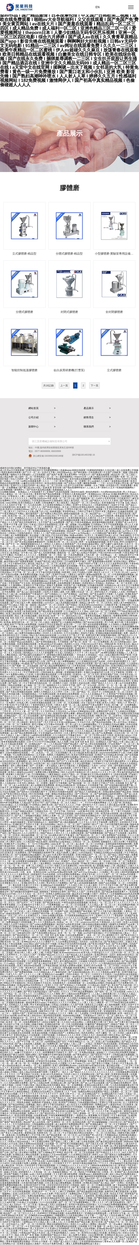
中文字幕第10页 (32, 672)
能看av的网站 (77, 535)
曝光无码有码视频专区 (92, 520)
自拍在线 (45, 676)
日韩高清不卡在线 (13, 1211)
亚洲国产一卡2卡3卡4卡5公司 (104, 918)
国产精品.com (127, 907)
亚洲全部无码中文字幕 (35, 1185)
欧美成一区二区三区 (111, 1220)
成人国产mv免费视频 (102, 733)
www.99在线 (85, 865)
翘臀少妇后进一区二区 (82, 592)
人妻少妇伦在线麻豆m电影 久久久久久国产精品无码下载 (63, 596)
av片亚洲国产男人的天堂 (91, 1135)
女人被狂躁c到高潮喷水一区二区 (88, 881)
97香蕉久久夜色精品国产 (74, 494)
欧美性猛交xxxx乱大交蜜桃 (54, 1063)
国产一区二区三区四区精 (33, 1224)
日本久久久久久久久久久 (16, 498)
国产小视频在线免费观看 (109, 679)
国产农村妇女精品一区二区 (106, 920)
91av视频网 (84, 524)
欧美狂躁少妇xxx (123, 735)
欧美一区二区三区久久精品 (100, 1130)
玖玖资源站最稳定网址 (88, 544)
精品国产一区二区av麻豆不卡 (81, 531)
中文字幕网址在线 (58, 1059)
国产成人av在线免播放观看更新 (97, 750)
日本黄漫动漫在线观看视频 (103, 1013)
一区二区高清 (36, 752)
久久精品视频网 (54, 1076)
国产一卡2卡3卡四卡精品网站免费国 (24, 820)
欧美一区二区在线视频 (115, 828)
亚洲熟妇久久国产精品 (107, 742)
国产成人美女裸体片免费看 (23, 1152)
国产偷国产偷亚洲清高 (11, 1122)
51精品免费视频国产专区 (97, 559)
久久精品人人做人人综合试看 (71, 1189)
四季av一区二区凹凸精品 (94, 981)
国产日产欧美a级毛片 (51, 707)
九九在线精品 (24, 500)
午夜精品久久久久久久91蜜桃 (62, 1002)
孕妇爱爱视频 (91, 978)
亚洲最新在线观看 (64, 648)
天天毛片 (30, 1050)
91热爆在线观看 (96, 585)
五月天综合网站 (71, 633)
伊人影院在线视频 (66, 878)
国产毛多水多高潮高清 (121, 857)
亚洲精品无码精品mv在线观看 (108, 852)
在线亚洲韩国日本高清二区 (14, 1215)
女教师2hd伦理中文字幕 (110, 1128)
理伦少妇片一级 (59, 1146)
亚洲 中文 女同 (125, 1150)
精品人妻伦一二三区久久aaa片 (44, 726)
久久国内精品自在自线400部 (113, 963)
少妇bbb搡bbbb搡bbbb (75, 537)
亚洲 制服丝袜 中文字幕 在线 (116, 503)
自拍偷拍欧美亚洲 (52, 876)
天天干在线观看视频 (114, 524)
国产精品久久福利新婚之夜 (88, 792)
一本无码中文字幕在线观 (53, 1170)
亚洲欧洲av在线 (80, 639)
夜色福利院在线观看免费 (44, 583)
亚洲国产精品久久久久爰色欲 (20, 596)
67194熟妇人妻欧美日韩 (42, 805)
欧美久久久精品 (27, 1150)
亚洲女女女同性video (16, 1000)
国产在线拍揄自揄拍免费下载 (119, 785)
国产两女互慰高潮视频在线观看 (46, 1180)
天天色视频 (89, 631)
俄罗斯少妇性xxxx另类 (41, 498)
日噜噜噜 (78, 1017)
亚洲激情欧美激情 (73, 672)
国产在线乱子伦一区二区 (116, 1222)
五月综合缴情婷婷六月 (24, 1146)
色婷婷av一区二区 (99, 846)
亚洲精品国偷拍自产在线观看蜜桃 (49, 531)
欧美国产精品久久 (66, 1009)
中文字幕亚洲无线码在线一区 (37, 683)
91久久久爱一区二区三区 (102, 1139)
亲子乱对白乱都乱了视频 (58, 850)
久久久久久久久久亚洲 (115, 1209)
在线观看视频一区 (76, 983)
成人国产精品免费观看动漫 (23, 733)
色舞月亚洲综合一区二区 (44, 1048)
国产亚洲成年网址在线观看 (67, 839)
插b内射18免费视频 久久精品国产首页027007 (22, 802)
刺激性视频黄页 (18, 822)
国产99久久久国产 (77, 891)
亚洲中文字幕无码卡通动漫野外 (110, 761)
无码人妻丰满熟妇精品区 (65, 961)
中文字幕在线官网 (53, 959)
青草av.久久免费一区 (114, 1241)
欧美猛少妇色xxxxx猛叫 (88, 1220)
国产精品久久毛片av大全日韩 (97, 557)
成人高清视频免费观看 (71, 650)
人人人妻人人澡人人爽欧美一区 (93, 1002)
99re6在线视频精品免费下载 (31, 1076)
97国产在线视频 (131, 529)
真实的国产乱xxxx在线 (21, 1067)
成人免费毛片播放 (78, 1235)
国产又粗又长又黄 (95, 1144)
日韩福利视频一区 (38, 620)
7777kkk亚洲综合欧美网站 (123, 1002)
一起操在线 (125, 928)
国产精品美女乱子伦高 (45, 1067)
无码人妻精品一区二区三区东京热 (16, 494)
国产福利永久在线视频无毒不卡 (32, 792)
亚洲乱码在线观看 (84, 663)
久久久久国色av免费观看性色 (59, 1200)
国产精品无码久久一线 (19, 709)
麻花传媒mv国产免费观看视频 (18, 561)
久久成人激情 (90, 885)
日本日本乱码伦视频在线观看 (50, 737)
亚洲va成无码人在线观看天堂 (102, 1150)
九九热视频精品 (8, 707)
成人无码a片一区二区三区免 (23, 1204)
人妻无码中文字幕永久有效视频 (103, 496)
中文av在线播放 (71, 1180)
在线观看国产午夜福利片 (31, 594)
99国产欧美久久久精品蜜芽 (30, 948)
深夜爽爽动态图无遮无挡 (48, 1050)
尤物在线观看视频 (19, 770)
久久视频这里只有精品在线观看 (60, 1139)
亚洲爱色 (79, 948)
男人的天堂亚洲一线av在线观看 (90, 600)
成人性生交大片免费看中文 (17, 1089)
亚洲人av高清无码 (22, 1193)
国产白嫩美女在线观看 (17, 1187)
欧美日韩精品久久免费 (29, 503)
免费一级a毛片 (130, 633)
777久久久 (103, 1163)
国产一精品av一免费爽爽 (72, 720)
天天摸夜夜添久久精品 (74, 620)
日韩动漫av (6, 572)
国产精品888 (43, 1159)
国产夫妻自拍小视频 (125, 1126)
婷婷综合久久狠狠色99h (92, 757)
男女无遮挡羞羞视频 (40, 1004)
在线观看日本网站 (53, 920)
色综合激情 (51, 1028)
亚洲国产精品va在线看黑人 (21, 642)
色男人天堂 (65, 881)
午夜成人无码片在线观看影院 (43, 524)
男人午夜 (109, 622)
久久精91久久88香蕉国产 (63, 544)
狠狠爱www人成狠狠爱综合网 (93, 1174)
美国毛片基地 (87, 633)
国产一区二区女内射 (87, 685)
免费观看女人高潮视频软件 (38, 546)
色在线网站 (22, 848)
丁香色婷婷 (118, 915)
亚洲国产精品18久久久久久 (51, 954)
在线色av (54, 581)
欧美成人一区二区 (98, 613)
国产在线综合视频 (10, 574)
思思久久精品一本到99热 (112, 1100)
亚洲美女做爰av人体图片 (29, 1243)
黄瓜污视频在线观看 (102, 996)
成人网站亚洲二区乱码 (12, 1165)
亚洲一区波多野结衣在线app (95, 539)
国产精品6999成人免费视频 (21, 1104)
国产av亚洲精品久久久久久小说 (98, 1167)
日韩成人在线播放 (60, 1004)
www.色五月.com (63, 1211)
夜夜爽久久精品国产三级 (18, 774)
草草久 (82, 566)
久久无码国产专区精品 (32, 698)
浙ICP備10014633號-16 (83, 455)
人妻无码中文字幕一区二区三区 (123, 1213)
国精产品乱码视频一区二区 (112, 883)
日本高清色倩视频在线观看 (41, 1109)
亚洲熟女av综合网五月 (42, 1091)
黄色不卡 (72, 715)
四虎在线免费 (121, 774)
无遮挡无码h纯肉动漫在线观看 (117, 1050)
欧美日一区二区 (78, 1031)
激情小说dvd (119, 989)
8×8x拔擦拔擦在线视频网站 (76, 529)
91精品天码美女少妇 (104, 1120)
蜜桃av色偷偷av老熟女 (62, 794)
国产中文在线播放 (107, 650)
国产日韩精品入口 (54, 594)
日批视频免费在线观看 (127, 1072)
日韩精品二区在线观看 (70, 939)
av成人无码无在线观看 (41, 1174)
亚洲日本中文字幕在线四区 (108, 707)
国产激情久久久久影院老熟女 (29, 768)
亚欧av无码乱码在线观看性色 (123, 670)
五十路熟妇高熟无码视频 (16, 900)
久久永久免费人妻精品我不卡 (48, 781)
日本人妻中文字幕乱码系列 (77, 733)
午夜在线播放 (131, 622)
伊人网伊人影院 (14, 842)
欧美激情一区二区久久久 (29, 507)
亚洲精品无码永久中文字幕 (63, 1007)
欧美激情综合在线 (97, 1117)
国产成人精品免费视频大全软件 (101, 618)
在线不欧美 (82, 1139)
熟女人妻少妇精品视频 (26, 616)
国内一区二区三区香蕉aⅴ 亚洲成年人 (77, 937)
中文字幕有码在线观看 (24, 1117)
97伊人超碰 (52, 1167)
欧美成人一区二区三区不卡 (14, 620)
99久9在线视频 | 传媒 (39, 794)
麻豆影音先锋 (52, 618)
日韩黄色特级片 (102, 505)
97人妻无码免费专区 (116, 1202)
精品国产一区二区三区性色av (85, 503)
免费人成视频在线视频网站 (21, 650)
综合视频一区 (52, 1144)
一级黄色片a (81, 1115)
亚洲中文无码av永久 (83, 505)
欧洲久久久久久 (23, 700)
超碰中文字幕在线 (41, 1111)
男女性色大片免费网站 (57, 883)
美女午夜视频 (67, 731)
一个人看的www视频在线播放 (15, 629)
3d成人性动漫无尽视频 (66, 796)
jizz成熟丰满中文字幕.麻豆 (62, 835)
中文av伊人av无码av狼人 (79, 533)
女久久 (114, 559)
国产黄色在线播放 (79, 613)
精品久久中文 (65, 1017)
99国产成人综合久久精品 (66, 1241)
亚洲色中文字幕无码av (34, 585)
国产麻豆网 (73, 1083)
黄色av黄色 (130, 726)
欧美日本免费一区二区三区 (76, 748)
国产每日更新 (56, 709)
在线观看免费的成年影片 (55, 518)
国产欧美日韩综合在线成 (15, 794)
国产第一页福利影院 (18, 1039)
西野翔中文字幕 (108, 1189)
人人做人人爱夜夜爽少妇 (104, 994)
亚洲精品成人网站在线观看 (26, 1154)
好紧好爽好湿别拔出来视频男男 (32, 828)
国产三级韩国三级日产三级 (90, 824)
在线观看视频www (39, 581)
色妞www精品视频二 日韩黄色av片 (80, 1015)
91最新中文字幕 (105, 987)
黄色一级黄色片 (74, 609)
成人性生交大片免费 (76, 737)
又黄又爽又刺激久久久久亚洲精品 (50, 837)
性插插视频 (89, 1107)
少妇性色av (35, 796)
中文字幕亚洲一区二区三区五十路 (81, 946)
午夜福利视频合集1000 (98, 666)
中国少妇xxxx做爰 (120, 657)
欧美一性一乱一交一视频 (104, 768)
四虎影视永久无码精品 (93, 583)
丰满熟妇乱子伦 (20, 1189)
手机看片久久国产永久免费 (95, 1146)
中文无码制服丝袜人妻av (117, 933)
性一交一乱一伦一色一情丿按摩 (15, 865)
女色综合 (10, 981)
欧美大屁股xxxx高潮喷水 (66, 550)
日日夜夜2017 (124, 498)
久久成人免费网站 (66, 1067)
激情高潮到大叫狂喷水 (113, 931)
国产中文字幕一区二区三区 (30, 1041)
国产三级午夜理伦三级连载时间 (46, 1209)
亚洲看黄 (77, 1183)
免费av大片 (33, 1113)
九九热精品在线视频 (125, 711)
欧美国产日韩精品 (68, 1102)
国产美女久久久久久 (65, 805)
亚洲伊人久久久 (103, 915)
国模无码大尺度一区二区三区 (53, 1011)
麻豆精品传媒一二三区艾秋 (120, 1065)
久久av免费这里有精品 (67, 941)
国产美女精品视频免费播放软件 (30, 542)
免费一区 (13, 1237)
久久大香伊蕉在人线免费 (59, 639)
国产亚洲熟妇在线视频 (28, 707)
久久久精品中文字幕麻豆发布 (67, 735)
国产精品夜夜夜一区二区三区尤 (62, 1135)
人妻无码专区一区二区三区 (104, 748)
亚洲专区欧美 (94, 891)
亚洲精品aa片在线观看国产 (54, 885)
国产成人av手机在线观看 (93, 1083)
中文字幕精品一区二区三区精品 (39, 1207)
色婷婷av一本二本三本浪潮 (119, 583)
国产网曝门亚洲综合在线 (101, 1237)
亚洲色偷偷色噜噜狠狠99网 (119, 844)
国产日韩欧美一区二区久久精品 (61, 802)
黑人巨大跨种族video (121, 642)
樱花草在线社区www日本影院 (106, 568)
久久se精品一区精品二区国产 (18, 963)
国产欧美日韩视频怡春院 (72, 1144)
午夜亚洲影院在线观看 (92, 1028)
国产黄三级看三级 (81, 1187)
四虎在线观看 (45, 1137)
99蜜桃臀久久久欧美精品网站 (69, 1215)
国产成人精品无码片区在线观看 (69, 870)
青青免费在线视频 (29, 574)
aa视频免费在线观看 (35, 850)
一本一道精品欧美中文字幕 (125, 555)
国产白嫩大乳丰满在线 (79, 1020)
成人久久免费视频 (36, 998)
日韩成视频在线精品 (88, 1102)
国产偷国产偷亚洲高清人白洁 (47, 750)
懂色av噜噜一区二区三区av (90, 1039)
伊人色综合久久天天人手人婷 (117, 759)
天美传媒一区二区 (42, 1172)
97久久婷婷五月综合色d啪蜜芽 (69, 900)
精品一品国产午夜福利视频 (27, 789)
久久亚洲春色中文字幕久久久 (31, 905)
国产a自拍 (54, 991)
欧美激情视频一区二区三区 (108, 1170)
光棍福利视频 (36, 1039)
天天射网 (82, 1078)
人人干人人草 (33, 1170)
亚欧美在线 (44, 616)
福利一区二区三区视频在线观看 (96, 1185)
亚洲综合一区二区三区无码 (86, 674)
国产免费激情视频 (24, 972)
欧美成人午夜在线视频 (11, 944)
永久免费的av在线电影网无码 (14, 731)
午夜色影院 (82, 857)
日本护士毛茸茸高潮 (106, 498)
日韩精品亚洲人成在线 (53, 789)
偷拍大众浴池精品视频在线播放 (45, 589)
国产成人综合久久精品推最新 (42, 878)
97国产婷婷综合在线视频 (61, 813)
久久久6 (49, 865)
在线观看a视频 (52, 698)
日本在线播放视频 (32, 809)
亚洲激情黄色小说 (26, 918)
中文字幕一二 (92, 1215)
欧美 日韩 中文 (67, 1094)
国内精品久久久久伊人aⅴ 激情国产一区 (68, 1070)
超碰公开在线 (11, 1172)
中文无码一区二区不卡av (31, 1230)
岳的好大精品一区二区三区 (68, 631)
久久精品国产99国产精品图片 (64, 744)
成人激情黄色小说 (43, 870)
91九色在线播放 (85, 781)
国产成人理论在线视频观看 (94, 744)
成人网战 (4, 624)
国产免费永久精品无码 (52, 513)
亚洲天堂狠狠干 (49, 937)
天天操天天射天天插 (22, 909)
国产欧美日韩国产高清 (99, 944)
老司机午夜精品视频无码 (85, 1163)
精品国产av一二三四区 (101, 513)
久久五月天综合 (101, 826)
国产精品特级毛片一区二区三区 (28, 935)
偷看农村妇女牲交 (126, 954)
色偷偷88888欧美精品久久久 (70, 1109)
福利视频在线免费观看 (28, 676)
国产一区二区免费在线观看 (82, 1052)
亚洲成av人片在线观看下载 (90, 785)
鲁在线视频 (126, 813)
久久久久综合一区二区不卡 (31, 894)
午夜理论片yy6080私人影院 (35, 548)
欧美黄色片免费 (31, 613)
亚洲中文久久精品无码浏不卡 (98, 970)
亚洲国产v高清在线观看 (58, 492)
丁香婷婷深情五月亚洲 (41, 705)
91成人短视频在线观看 (26, 576)
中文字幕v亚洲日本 (47, 1017)
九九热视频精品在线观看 (72, 618)
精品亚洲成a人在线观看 (41, 900)
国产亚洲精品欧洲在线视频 (54, 715)
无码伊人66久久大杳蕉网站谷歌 (79, 1074)
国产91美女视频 (120, 944)
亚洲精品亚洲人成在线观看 (58, 768)
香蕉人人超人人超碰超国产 (44, 629)
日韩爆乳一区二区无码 (81, 676)
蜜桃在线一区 (64, 553)
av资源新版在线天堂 (74, 526)
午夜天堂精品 (95, 926)
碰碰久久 (36, 937)
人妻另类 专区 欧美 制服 (117, 831)
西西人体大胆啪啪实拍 (125, 602)
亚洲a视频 (123, 768)
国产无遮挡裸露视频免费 (45, 909)
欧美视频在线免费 (49, 939)
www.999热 (11, 503)
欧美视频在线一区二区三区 (48, 529)
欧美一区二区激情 (68, 909)
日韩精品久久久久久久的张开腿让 (47, 889)
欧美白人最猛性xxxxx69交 (21, 772)
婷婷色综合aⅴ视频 (84, 813)
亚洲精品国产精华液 (97, 878)
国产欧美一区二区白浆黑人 (111, 659)
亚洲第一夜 (125, 1037)
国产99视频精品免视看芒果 (41, 852)
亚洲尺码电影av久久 (38, 822)
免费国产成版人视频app (108, 1107)
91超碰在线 (116, 1111)
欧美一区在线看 (82, 581)
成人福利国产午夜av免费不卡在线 (94, 705)
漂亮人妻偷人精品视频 (105, 713)
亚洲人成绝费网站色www (64, 1065)
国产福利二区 (15, 683)
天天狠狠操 (63, 642)
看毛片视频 (37, 724)
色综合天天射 (117, 1193)
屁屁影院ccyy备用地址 (60, 842)
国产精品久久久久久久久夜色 (104, 500)
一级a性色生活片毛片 (81, 976)
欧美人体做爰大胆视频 (21, 609)
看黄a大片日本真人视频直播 (54, 1046)
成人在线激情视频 (77, 1150)
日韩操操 (75, 1185)
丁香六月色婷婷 (123, 811)
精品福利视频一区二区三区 (34, 835)
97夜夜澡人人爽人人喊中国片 (22, 496)
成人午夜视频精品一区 (87, 1100)
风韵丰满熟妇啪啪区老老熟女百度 (85, 1011)
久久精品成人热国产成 (99, 985)
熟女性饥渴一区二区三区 (60, 931)
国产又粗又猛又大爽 (20, 602)
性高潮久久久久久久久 (26, 555)
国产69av (57, 587)
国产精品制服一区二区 (80, 783)
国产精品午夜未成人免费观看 (20, 1061)
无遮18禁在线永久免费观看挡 (74, 1157)
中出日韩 (15, 1009)
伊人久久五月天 (8, 1074)
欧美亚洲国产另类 (110, 674)
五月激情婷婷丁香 (60, 759)
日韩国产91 (126, 981)
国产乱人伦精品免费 (40, 1083)
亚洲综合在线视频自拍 (47, 650)
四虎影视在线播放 (128, 1135)
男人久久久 (98, 1202)
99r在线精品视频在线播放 (95, 924)
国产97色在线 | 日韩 (69, 539)
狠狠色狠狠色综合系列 (119, 681)
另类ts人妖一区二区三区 (40, 957)
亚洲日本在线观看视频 (26, 1137)
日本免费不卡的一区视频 (125, 959)
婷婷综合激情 (19, 859)
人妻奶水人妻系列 (76, 574)
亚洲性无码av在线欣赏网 (56, 1031)
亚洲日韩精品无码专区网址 (124, 666)
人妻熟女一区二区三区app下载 (104, 1078)
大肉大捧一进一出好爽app (98, 555)
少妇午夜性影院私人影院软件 (104, 787)
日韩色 (24, 635)
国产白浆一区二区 (86, 1111)
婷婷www (128, 1141)
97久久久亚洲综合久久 (30, 915)
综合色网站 (91, 900)
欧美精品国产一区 (100, 868)
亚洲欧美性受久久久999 (33, 883)
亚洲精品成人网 (59, 1083)
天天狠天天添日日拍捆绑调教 (124, 626)
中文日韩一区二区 (89, 950)
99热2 (47, 544)
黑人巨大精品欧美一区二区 (113, 1098)
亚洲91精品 (48, 1211)
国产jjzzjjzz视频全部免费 (12, 1176)
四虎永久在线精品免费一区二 (31, 981)
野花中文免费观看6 (71, 981)
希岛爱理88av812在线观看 (13, 961)
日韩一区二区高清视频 (68, 702)
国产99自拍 (45, 896)
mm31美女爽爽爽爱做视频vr (108, 781)
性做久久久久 (37, 731)
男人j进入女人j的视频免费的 (83, 724)
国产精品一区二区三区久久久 (18, 994)
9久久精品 (44, 622)
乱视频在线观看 (126, 511)
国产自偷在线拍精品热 (79, 972)
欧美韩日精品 (120, 561)
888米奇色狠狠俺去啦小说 (104, 1165)
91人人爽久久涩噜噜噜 (12, 978)
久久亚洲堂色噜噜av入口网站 (57, 505)
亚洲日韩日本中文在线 (108, 898)
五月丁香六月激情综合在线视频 (28, 718)
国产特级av (72, 605)
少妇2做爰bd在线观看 (53, 659)
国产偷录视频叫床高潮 (94, 1081)
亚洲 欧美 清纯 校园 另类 (63, 1220)
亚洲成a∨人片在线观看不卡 (31, 492)
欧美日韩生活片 (93, 1096)
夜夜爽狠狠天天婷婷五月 (55, 1052)
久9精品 (124, 1046)
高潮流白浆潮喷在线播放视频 (35, 1220)
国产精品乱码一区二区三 (88, 835)
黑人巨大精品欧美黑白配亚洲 (83, 752)
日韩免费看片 (48, 503)
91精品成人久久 (95, 1239)
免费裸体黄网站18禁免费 (125, 616)
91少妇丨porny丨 (130, 572)
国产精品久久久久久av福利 (39, 907)
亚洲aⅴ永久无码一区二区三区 (33, 1059)
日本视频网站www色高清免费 (124, 894)
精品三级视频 (13, 1220)
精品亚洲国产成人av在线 (31, 739)
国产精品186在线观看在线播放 (83, 1098)
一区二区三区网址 (119, 826)
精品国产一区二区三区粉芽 (51, 605)
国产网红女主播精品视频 (74, 1117)
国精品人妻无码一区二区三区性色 (96, 602)
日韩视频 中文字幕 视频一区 (92, 1226)
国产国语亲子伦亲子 (101, 1054)
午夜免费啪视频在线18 (112, 957)
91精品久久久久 (40, 709)
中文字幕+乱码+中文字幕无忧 (14, 705)
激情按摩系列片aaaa (36, 1002)
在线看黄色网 (41, 1115)
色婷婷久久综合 (72, 644)
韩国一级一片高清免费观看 (70, 555)
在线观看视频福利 (9, 566)
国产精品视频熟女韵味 (99, 776)
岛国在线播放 (53, 1161)
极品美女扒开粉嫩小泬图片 (85, 894)
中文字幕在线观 (119, 1115)
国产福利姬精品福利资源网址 (108, 794)
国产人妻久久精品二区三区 (13, 1109)
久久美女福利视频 (81, 763)
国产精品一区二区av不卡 (89, 692)
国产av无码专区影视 (40, 663)
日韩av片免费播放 (116, 1207)
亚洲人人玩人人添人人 (84, 1211)
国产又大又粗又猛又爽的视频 (108, 911)
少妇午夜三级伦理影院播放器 (39, 557)
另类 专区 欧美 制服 (55, 935)
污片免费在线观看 (47, 694)
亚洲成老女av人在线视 (63, 663)
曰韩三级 (47, 687)
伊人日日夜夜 (82, 907)
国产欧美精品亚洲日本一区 (105, 576)
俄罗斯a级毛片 (79, 926)
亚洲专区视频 (57, 776)
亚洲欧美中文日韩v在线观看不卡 (97, 774)
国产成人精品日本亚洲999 (30, 1031)
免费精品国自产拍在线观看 (30, 898)
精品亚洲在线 (87, 761)
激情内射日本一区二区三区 (25, 622)
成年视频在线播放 (123, 765)
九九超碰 (119, 594)
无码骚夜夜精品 (29, 694)
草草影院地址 (69, 511)
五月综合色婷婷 (68, 820)
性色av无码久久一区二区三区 (66, 687)
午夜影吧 (133, 563)
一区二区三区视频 (47, 887)
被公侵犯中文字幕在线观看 (99, 598)
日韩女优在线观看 (117, 1087)
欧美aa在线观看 (87, 796)
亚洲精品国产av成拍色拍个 (81, 718)
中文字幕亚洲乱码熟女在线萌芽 (77, 1133)
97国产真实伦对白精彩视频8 (43, 668)
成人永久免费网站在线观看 (43, 848)
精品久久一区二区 (66, 824)
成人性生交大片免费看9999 (42, 761)
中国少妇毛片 (61, 1193)
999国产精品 (21, 1028)
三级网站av (26, 1222)
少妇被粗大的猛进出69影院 (92, 961)
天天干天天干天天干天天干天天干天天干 (39, 1094)
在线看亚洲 (100, 550)
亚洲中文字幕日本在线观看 (101, 800)
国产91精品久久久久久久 (108, 1152)
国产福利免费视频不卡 (121, 789)
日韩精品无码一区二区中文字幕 (50, 811)
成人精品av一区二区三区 (63, 913)
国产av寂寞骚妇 (75, 970)
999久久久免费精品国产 (125, 996)
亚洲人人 (92, 1061)
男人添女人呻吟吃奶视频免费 (125, 872)
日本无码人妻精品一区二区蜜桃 (32, 783)
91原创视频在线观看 (88, 1007)
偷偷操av (128, 1224)
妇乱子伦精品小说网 (83, 572)
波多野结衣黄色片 (93, 1209)
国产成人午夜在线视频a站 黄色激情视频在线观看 (90, 522)
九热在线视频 (11, 587)
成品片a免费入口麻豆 (67, 852)
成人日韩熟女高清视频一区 (40, 911)
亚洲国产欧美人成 (98, 1076)
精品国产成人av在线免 (113, 809)
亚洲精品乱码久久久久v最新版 (47, 1128)
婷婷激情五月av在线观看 (43, 874)
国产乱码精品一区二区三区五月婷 (40, 729)
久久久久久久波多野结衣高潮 (113, 563)
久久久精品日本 (114, 839)
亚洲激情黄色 (117, 539)
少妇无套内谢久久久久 (62, 1159)
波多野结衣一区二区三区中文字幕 (20, 631)
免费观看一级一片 (47, 555)
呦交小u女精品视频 (93, 509)
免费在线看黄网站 (36, 1196)
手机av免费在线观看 (73, 1209)
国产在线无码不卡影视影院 (59, 646)
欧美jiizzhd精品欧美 (66, 785)
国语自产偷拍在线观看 (97, 670)
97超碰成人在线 (50, 1102)
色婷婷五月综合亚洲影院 (50, 624)
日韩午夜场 (68, 1128)
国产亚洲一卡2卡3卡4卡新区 (84, 1126)
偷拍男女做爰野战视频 (32, 1020)
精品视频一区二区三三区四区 (124, 1089)
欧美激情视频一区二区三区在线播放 (81, 587)
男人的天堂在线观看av (109, 1200)
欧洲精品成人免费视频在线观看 (23, 1096)
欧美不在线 (113, 542)
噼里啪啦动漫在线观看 (30, 568)
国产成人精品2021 (41, 566)
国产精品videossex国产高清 (35, 1007)
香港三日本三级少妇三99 (59, 598)
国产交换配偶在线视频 (11, 729)
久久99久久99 (76, 885)
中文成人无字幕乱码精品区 (111, 1067)
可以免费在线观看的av (24, 755)
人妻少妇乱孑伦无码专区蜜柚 (54, 535)
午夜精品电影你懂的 (73, 546)
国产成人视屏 (103, 1074)
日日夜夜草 (128, 1104)
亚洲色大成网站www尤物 (58, 894)
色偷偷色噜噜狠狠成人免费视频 (93, 626)
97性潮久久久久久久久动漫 (60, 1037)
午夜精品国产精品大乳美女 (32, 1233)
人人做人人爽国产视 (14, 1046)
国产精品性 (27, 763)
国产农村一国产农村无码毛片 (31, 1126)
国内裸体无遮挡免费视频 (119, 837)
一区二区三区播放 (9, 626)
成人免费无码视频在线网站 (28, 633)
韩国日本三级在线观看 (73, 559)
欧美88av (101, 1207)
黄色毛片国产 (36, 722)
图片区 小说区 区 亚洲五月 (70, 978)
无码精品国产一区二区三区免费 (40, 978)
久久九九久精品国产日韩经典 (99, 516)
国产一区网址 (118, 1183)
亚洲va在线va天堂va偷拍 (50, 644)
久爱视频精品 (83, 765)
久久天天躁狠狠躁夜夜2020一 (18, 870)
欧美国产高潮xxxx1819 (89, 1050)
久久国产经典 (77, 1004)
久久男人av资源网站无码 (117, 968)
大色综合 (89, 818)
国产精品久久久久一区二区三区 (68, 1137)
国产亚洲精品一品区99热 (76, 594)
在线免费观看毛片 (32, 1022)
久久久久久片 (124, 902)
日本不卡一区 (131, 544)
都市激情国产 (32, 513)
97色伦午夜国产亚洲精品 (72, 1026)
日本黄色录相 (79, 666)
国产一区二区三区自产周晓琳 (77, 920)
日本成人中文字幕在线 (122, 1063)
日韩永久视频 (19, 878)
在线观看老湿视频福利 (27, 861)
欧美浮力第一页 (85, 820)
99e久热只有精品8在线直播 (43, 635)
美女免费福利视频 (127, 905)
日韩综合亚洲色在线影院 (82, 507)
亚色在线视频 (100, 1087)
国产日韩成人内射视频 (119, 1076)
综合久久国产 (30, 954)
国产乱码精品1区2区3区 (68, 807)
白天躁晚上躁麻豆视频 (32, 1024)
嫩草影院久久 (82, 668)
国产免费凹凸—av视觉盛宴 (58, 739)
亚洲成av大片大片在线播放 (71, 729)
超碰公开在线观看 (70, 726)
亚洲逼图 (130, 1183)
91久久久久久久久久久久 (66, 1178)
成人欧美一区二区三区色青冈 (88, 1057)
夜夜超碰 (119, 516)
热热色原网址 (88, 1033)
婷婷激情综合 (68, 857)
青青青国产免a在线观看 (119, 550)
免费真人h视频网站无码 (58, 755)
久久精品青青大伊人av (77, 579)
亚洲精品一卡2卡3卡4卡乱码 (14, 668)
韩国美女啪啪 (24, 1102)
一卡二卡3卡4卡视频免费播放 (92, 802)
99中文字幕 (123, 887)
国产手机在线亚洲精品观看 (43, 1187)
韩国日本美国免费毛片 (47, 600)
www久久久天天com (83, 1120)
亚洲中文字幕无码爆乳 (56, 718)
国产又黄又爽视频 (54, 537)
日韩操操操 (105, 609)
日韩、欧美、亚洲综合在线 (33, 872)
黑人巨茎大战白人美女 (70, 1167)
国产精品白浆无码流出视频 (114, 1000)
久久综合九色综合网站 (72, 1022)
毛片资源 (57, 546)
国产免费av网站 (14, 809)
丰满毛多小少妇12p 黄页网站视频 (40, 1217)
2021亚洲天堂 (7, 852)
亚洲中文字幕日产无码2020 (19, 781)
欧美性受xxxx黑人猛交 (124, 1137)
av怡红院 (47, 996)
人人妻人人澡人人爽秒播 (97, 798)
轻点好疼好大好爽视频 (41, 770)
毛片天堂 (48, 722)
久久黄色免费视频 (22, 937)
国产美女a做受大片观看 (101, 594)
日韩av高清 (131, 909)
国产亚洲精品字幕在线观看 (118, 731)
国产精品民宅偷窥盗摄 (86, 1200)
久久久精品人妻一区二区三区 (102, 905)
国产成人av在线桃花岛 (30, 987)
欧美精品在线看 (86, 715)
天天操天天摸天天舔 (23, 579)
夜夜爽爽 (92, 1115)
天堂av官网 (70, 781)
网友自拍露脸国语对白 (58, 1224)
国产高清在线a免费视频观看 (61, 1100)
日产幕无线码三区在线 (28, 1074)
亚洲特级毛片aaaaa (10, 1167)
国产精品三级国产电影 (119, 855)
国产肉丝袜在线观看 (93, 622)
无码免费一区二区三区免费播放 (108, 607)
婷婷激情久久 (25, 1172)
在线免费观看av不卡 (98, 570)
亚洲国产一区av (69, 861)
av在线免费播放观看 (38, 859)
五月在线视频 (102, 789)
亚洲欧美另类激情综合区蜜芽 (110, 631)
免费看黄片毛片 (123, 629)
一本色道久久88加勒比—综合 (89, 655)
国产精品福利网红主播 (105, 1159)
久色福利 (15, 970)
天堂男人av (37, 700)
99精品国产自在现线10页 (40, 550)
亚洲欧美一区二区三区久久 (34, 813)
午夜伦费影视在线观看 (46, 674)
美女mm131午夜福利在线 (117, 1028)
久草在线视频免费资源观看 (70, 848)
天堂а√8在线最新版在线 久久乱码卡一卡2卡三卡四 (28, 1239)
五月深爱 (40, 755)
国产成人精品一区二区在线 (39, 1178)
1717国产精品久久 (58, 1098)
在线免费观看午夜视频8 (69, 583)
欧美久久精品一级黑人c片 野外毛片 (119, 702)
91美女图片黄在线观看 (63, 855)
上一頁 (64, 385)
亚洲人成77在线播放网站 (108, 1041)
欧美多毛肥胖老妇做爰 (82, 755)
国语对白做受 (78, 492)
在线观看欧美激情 (68, 681)
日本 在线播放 (42, 637)
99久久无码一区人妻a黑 (33, 646)
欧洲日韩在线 (11, 1148)
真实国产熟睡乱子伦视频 (16, 1174)
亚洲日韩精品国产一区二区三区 (91, 855)
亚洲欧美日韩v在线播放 (92, 863)
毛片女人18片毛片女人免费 (112, 946)
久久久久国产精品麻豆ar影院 (54, 613)
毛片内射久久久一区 (21, 531)
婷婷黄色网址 (80, 968)
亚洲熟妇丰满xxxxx (114, 1235)
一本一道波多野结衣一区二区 (118, 1057)
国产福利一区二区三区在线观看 (110, 991)
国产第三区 (76, 642)
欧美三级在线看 (14, 613)
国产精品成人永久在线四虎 (79, 954)
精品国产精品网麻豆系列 (87, 1037)
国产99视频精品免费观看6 (19, 750)
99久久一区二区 (106, 1015)
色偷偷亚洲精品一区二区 (65, 1172)
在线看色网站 (114, 961)
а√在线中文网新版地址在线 (81, 711)
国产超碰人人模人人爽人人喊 (65, 1141)
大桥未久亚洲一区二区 (65, 705)
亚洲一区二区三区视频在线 (102, 579)
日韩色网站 (113, 613)
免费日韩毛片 (7, 972)
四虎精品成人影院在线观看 (66, 863)
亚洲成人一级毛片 (60, 676)
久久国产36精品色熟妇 (22, 811)
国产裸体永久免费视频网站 (118, 1154)
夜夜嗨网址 (21, 761)
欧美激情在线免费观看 (68, 694)
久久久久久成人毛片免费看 (79, 700)
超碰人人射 (110, 865)
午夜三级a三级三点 (128, 742)
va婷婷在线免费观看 (41, 735)
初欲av (114, 589)
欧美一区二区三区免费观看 (96, 642)
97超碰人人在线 (117, 592)
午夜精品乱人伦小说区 (111, 922)
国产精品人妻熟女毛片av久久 (14, 798)
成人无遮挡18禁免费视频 (59, 763)
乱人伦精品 (38, 865)
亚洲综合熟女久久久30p (40, 713)
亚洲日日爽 (48, 1226)
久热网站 (104, 872)
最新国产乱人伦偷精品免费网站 (66, 622)
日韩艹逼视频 (17, 1050)
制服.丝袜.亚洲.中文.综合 (48, 1117)
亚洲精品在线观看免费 (96, 1213)
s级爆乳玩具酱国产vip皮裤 (122, 924)
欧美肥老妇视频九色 (64, 907)
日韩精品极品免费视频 (123, 1054)
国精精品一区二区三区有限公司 (106, 1187)
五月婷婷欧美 (39, 670)
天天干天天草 (24, 1048)
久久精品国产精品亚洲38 (35, 842)
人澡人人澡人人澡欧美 (16, 776)
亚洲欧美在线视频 (123, 1017)
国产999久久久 (90, 609)
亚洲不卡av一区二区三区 (25, 831)
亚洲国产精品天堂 (84, 1159)
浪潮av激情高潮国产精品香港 (117, 792)
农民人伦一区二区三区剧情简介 (102, 1031)
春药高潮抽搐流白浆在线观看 (98, 1017)
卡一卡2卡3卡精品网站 (39, 844)
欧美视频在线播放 (19, 787)
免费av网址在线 (83, 996)
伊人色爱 (17, 526)
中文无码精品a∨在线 (76, 800)
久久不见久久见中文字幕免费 (93, 822)
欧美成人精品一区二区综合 (13, 1139)
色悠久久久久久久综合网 (57, 689)
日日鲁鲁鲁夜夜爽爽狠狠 (40, 961)
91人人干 (19, 657)
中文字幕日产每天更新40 (40, 1000)
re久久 (28, 1176)
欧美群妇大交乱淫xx (46, 516)
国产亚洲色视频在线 (46, 642)
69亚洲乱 (66, 572)
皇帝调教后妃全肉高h (92, 828)
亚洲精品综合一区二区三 (78, 568)
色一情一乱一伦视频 (29, 1063)
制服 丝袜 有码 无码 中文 (12, 618)
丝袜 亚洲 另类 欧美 (20, 1180)
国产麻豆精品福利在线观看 (109, 1141)
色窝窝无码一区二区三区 (49, 1133)
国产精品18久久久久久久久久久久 (81, 963)
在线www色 (20, 998)
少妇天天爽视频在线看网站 (43, 1189)
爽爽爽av (102, 689)
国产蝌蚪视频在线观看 (105, 1198)
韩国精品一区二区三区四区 (99, 1137)
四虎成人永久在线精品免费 (13, 550)
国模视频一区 (7, 700)
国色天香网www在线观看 (31, 1144)
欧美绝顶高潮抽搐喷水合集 (37, 696)
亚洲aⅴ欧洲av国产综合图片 (110, 1228)
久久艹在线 (71, 1091)
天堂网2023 (44, 576)
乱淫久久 (89, 535)
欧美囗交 (49, 798)
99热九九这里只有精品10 (16, 924)
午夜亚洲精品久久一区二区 (81, 1041)
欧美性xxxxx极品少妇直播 (94, 1233)
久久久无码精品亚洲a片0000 (14, 863)
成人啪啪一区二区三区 (34, 685)
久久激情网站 (15, 585)
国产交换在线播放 (114, 1026)
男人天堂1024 (37, 1228)
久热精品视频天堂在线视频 (64, 566)
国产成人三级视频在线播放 (28, 815)
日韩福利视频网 (33, 857)
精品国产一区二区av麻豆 (110, 1224)
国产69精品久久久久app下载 (14, 559)
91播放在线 (93, 1189)
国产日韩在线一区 (84, 794)
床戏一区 (91, 987)
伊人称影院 (22, 722)
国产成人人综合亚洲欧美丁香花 (115, 1215)
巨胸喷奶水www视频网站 (41, 1215)
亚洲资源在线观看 (120, 1074)
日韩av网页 (14, 1007)
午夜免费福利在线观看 (66, 1226)
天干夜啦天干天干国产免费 (51, 831)
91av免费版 (133, 739)
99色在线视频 (15, 685)
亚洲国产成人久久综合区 (121, 668)
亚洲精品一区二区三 (33, 526)
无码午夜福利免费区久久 (119, 661)
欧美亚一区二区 (14, 1022)
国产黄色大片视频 (101, 1063)
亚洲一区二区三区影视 (91, 696)
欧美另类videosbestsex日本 (99, 698)
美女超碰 (34, 535)
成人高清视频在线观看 (67, 602)
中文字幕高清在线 (122, 513)
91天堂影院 (104, 1115)
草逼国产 (34, 868)
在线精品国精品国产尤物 (70, 887)
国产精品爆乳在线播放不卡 (32, 655)
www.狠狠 (22, 950)
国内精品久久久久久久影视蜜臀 (38, 652)
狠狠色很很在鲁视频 (55, 700)
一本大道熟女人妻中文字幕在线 (59, 765)
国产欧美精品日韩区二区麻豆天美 (120, 941)
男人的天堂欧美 (46, 631)
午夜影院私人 (11, 800)
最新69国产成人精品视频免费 (63, 822)
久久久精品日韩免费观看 (33, 989)
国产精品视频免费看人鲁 (16, 868)
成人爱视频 (97, 865)
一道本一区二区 (93, 935)
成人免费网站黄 (50, 1044)
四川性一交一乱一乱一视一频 (112, 685)
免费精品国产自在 (105, 711)
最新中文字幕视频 (58, 783)
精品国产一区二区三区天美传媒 (45, 559)
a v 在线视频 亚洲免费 (56, 1020)
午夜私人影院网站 (28, 587)
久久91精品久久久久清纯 (76, 611)
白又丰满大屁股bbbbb (65, 722)
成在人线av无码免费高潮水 (122, 1174)
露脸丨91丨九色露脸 (78, 1013)
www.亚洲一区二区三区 (62, 844)
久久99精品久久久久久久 (112, 587)
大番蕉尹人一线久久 (59, 1072)
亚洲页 (87, 965)
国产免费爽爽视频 (95, 833)
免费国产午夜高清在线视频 (32, 1148)
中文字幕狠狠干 (121, 1124)
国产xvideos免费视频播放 (42, 924)
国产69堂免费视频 (67, 1217)
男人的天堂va (120, 722)
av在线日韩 (40, 763)
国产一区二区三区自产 (115, 1239)
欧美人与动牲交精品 (67, 679)
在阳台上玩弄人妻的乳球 (78, 868)
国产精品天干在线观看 (116, 833)
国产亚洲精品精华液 (66, 1207)
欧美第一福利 (124, 650)
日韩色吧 (131, 1009)
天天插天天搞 (129, 729)
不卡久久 (12, 529)
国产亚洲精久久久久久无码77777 (118, 1096)
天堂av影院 (115, 729)
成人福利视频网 (112, 1004)
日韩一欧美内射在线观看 (106, 813)
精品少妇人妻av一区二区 (42, 807)
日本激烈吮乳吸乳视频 (32, 1183)
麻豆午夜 (119, 622)
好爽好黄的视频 (14, 1070)
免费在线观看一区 (99, 668)
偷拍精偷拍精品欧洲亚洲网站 (15, 681)
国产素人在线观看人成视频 (28, 1044)
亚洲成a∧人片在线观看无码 (117, 637)
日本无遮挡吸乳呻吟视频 (117, 824)
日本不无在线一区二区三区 (118, 757)
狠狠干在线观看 (45, 1130)
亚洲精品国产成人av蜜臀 (34, 1078)
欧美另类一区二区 (123, 987)
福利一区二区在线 (102, 861)
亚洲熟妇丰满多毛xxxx (100, 959)
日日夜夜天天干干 (62, 1163)
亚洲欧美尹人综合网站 (15, 844)
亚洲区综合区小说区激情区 (74, 1161)
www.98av (28, 944)
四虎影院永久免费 (96, 837)
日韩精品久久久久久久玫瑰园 (83, 1059)
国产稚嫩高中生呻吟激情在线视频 (55, 1054)
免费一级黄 (84, 576)
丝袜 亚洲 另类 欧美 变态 (82, 742)
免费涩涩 (113, 822)
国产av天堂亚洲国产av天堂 (109, 718)
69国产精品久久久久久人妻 (104, 683)
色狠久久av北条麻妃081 (66, 865)
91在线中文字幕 (12, 1024)
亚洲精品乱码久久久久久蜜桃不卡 (37, 941)
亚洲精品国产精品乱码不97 (68, 557)
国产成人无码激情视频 (45, 553)
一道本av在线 (131, 570)
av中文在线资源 (108, 648)
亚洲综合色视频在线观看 (61, 792)
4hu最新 (25, 663)
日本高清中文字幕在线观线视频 (40, 1165)
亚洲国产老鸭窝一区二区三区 (22, 1130)
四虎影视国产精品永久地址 (54, 1235)
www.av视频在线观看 (53, 915)
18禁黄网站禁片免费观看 (106, 859)
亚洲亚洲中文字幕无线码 (87, 648)
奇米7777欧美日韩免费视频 (23, 624)
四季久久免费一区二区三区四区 (58, 815)
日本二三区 (70, 692)
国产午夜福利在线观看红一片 (104, 907)
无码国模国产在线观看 (81, 928)
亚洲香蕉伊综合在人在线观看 (112, 1061)
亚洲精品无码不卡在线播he (72, 629)
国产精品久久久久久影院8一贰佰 (93, 1089)
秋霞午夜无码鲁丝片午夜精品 (63, 859)
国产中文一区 (13, 544)
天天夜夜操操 (55, 620)
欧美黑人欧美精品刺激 (26, 611)
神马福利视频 (86, 550)
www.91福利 (83, 1148)
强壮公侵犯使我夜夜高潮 (106, 928)
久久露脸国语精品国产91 (115, 1070)
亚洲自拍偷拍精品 (9, 568)
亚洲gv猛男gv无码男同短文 (30, 985)
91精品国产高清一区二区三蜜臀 (123, 976)
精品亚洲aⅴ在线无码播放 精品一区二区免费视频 (59, 1085)
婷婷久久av (98, 1154)
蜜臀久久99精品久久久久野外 (48, 692)
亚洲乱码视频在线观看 (36, 1098)
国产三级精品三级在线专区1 (48, 748)
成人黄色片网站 (63, 926)
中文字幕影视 (118, 672)
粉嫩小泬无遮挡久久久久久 (28, 1052)
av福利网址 (20, 537)
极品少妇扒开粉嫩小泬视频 (79, 1198)
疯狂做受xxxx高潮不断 (86, 1128)
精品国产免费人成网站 (30, 800)
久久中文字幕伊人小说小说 (111, 518)
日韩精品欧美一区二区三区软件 (118, 692)
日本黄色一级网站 (75, 898)
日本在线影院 (85, 852)
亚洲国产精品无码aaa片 (93, 839)
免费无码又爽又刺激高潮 (117, 1191)
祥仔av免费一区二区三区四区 (105, 965)
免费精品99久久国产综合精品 (83, 1193)
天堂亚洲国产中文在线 (19, 583)
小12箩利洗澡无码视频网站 (23, 887)
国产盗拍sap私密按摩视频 (104, 581)
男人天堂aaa (129, 492)
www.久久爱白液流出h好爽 (113, 805)
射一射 (11, 861)
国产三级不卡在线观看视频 (28, 659)
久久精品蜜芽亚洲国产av (46, 1157)
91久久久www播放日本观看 (32, 1237)
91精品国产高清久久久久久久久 (60, 1039)
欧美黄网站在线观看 (44, 579)
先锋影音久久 (124, 937)
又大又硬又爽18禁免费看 (65, 1174)
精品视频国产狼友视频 (81, 911)
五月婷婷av (96, 524)
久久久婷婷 (24, 626)
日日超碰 (116, 609)
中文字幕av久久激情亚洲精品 (15, 1091)
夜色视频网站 (113, 1117)
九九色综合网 (34, 505)
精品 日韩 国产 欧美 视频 (27, 1235)
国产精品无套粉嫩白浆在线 (112, 1059)
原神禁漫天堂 (64, 1187)
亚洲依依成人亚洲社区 (125, 970)
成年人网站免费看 (19, 765)
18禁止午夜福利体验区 (50, 496)
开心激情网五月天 (111, 935)
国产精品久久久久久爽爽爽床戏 (108, 726)
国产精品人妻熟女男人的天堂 (62, 1078)
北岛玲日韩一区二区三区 (126, 733)
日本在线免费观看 (75, 935)
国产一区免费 (36, 765)
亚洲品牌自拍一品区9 (105, 954)
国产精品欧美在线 (52, 902)
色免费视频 (55, 511)
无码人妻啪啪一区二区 (84, 1113)
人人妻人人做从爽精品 (41, 863)
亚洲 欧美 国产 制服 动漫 (78, 548)
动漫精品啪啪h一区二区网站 (65, 950)
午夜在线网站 (24, 881)
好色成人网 (22, 702)
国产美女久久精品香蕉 (12, 1133)
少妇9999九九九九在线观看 (105, 763)
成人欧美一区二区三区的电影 (89, 844)
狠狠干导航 (37, 920)
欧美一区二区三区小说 (64, 498)
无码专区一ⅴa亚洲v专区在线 (81, 811)
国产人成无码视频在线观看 (67, 520)
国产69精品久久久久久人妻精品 (105, 639)
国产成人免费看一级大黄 (31, 539)
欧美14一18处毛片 (56, 670)
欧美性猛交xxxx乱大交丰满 (68, 1081)
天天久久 (65, 991)
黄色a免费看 (100, 720)
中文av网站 (85, 726)
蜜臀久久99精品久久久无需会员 (70, 1130)
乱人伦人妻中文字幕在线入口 (44, 787)
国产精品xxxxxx (8, 948)
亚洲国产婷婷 (43, 1146)
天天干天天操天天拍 (106, 937)
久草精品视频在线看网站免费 (99, 848)
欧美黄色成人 (45, 1163)
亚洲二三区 (22, 589)
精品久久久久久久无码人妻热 (97, 989)
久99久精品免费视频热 (82, 991)
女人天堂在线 (15, 652)
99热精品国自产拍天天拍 (16, 581)
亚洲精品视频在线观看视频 (109, 633)
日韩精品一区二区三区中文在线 (101, 709)
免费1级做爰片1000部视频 (19, 922)
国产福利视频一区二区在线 (32, 826)
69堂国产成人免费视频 (75, 585)
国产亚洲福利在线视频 (124, 557)
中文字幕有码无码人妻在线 (21, 563)
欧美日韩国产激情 (86, 1207)
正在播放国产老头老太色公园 (61, 1148)
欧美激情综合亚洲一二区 (86, 770)
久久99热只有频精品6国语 (81, 998)
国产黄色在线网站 (77, 837)
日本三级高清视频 (104, 998)
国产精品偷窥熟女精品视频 (90, 1191)
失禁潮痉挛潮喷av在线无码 (87, 931)
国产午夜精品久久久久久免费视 (31, 931)
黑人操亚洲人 (63, 503)
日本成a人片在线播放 (27, 1202)
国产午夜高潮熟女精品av (44, 933)
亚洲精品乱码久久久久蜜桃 (48, 1087)
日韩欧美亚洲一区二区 (54, 568)
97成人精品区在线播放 (61, 1057)
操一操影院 (31, 605)
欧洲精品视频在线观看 (107, 1196)
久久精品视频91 (73, 989)
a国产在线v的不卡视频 (46, 944)
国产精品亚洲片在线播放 (63, 1111)
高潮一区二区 (32, 1046)
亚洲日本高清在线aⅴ (38, 1013)
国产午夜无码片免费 (67, 626)
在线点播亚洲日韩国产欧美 (118, 655)
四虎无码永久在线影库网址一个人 (105, 1161)
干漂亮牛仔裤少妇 (74, 509)
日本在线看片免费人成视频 (24, 1163)
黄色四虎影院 (92, 492)
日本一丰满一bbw (30, 939)
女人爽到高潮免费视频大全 (112, 1009)
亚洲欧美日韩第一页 (125, 848)
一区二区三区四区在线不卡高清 (98, 735)
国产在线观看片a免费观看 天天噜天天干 (23, 1200)
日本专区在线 (127, 674)
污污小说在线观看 (115, 909)
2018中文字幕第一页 (42, 1241)
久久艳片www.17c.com (79, 1063)
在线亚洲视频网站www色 (18, 778)
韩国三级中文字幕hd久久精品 (44, 1107)
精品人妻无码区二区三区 (76, 500)
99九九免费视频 (104, 739)
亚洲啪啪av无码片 (32, 1211)
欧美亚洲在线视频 (49, 1026)
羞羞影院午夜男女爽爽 (64, 713)
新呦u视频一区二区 (129, 1078)
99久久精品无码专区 (78, 846)
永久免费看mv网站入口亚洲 (19, 674)
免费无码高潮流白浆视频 (117, 520)
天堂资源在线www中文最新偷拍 (47, 500)
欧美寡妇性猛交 (51, 820)
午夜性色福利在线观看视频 (75, 902)
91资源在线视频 (18, 1113)
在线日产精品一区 (71, 774)
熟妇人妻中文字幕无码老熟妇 (51, 1104)
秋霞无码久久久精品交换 (20, 837)
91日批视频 (10, 848)
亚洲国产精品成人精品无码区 (49, 561)
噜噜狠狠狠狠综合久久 (32, 544)
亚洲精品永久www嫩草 (53, 974)
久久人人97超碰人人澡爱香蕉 (80, 1196)
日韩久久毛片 (37, 798)
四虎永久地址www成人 (19, 1141)
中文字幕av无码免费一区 (56, 724)
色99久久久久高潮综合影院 (105, 1046)
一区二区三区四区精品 (105, 1133)
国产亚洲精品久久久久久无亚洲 (68, 657)
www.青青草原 (7, 1011)
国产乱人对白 (19, 1196)
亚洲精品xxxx (95, 494)
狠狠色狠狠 (37, 602)
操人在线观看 (51, 720)
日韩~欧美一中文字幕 (74, 709)
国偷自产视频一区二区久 (123, 1024)
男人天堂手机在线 (36, 1161)
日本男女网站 (19, 928)
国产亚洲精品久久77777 (73, 698)
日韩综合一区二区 (81, 842)
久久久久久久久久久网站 (33, 1167)
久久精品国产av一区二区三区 (27, 1120)
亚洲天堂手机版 (35, 537)
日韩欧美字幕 (111, 605)
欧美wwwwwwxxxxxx (128, 618)
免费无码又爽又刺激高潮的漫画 (101, 635)
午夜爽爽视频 (54, 905)
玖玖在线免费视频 (22, 1191)
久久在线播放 (54, 826)
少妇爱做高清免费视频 (39, 976)
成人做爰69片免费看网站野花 (69, 1124)
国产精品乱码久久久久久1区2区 (56, 1113)
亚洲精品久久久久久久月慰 (28, 518)
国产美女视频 (7, 998)
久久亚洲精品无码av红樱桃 (111, 724)
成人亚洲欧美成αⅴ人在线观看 (69, 798)
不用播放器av (111, 1135)
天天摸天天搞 (116, 570)
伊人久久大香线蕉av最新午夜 (106, 972)
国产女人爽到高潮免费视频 (44, 681)
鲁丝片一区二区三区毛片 (75, 1076)
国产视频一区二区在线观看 (25, 666)
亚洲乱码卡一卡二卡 (42, 1191)
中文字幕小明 (38, 1135)
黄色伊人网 (102, 531)
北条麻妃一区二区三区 (121, 1091)
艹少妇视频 (83, 1217)
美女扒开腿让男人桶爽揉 (127, 1130)
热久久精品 (60, 1000)
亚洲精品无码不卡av (49, 861)
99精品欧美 (110, 644)
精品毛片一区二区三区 (47, 563)
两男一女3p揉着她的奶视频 (92, 542)
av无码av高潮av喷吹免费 (60, 872)
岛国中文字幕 (118, 505)
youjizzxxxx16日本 (89, 922)
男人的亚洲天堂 (119, 1007)
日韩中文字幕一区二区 (110, 978)
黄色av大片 (5, 666)
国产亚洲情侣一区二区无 (59, 1122)
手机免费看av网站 (17, 639)
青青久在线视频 (36, 1139)
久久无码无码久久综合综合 (54, 711)
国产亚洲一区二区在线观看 (32, 1037)
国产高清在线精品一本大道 (56, 507)
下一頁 (94, 385)
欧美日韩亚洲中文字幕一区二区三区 (34, 520)
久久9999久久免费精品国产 (122, 624)
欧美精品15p (115, 1233)
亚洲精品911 (23, 889)
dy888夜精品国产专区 (56, 1041)
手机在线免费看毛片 (42, 778)
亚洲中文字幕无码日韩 (110, 1102)
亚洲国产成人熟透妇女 (38, 1057)
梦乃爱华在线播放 (51, 857)
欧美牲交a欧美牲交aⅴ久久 (19, 757)
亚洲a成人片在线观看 (31, 970)
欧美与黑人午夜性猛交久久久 (95, 952)
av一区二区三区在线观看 (74, 905)
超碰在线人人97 (40, 1089)
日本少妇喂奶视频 (75, 1024)
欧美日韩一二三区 (73, 624)
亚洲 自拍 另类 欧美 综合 (74, 496)
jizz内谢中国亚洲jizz (94, 933)
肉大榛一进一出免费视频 (124, 705)
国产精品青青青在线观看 (50, 611)
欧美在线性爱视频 (24, 1115)
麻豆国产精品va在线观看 (75, 959)
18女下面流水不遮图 (91, 702)
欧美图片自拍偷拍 (22, 1128)
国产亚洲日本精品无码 (126, 698)
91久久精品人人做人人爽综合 (15, 735)
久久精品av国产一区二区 (120, 1176)
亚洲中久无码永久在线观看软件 (80, 659)
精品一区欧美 (80, 776)
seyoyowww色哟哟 (108, 752)
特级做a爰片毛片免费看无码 (120, 983)
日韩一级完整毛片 (28, 968)
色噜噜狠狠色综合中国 (94, 939)
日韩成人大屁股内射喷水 (20, 533)
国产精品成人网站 (101, 596)
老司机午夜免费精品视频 (106, 820)
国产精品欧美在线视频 (119, 878)
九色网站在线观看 (76, 670)
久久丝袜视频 (21, 805)
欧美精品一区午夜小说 (21, 553)
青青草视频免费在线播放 (13, 742)
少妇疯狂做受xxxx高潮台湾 (13, 976)
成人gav (47, 855)
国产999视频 (49, 987)
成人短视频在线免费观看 (42, 785)
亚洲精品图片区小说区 (113, 1094)
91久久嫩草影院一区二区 (45, 1176)
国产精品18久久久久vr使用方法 (23, 833)
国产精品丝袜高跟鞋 (102, 722)
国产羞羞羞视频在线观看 (100, 561)
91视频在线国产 (57, 1033)
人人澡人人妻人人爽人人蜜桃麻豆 (93, 589)
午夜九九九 (12, 974)
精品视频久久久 (121, 913)
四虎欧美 (59, 1091)
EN (98, 7)
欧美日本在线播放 (128, 1031)
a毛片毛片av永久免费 (42, 1193)
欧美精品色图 (79, 1122)
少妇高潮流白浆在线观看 (125, 974)
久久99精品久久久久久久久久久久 (73, 1165)
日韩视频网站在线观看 (43, 1124)
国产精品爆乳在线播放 (58, 1126)
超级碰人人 (102, 1052)
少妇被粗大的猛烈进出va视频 (71, 987)
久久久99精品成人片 (44, 972)
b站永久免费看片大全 (109, 778)
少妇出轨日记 (116, 1122)
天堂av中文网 (120, 739)
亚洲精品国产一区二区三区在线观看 (21, 715)
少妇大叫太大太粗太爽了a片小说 (33, 511)
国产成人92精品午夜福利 (84, 553)
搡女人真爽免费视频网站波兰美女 (82, 1243)
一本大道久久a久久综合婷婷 (20, 1087)
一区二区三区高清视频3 (56, 752)
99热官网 (5, 531)
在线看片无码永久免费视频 (38, 657)
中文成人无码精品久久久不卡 (69, 652)
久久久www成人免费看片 (26, 896)
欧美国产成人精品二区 (117, 896)
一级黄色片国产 (18, 1013)
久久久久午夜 (102, 1111)
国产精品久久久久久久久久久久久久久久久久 (93, 1072)
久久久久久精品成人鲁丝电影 (89, 731)
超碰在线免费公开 (15, 913)
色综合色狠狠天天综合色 (39, 983)
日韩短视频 (123, 537)
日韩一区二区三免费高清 (18, 724)
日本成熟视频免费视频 (123, 574)
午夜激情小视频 (96, 968)
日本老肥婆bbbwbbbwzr (91, 1241)
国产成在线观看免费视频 (95, 624)
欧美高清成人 (97, 1148)
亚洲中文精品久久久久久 (102, 1217)
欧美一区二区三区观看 (30, 607)
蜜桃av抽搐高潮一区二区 (76, 513)
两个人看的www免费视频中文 (76, 994)
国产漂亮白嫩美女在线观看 (80, 1170)
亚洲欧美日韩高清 (107, 1048)
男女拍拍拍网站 (48, 824)
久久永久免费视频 (92, 687)
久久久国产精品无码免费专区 (22, 522)
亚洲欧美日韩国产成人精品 (96, 1183)
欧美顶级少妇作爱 (95, 1026)
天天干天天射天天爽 (109, 885)
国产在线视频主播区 (87, 1067)
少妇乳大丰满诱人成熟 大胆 (56, 592)
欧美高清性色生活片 (10, 635)
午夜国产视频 (51, 952)
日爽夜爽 (131, 946)
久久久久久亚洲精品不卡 (93, 694)
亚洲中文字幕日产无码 (103, 783)
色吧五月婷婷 (44, 587)
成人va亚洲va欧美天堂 (122, 546)
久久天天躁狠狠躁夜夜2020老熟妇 (106, 876)
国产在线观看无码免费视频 (65, 896)
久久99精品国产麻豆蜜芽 (105, 533)
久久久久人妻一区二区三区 (26, 711)
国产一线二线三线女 (49, 570)
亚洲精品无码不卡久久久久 (13, 598)
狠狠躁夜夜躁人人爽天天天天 (77, 1087)
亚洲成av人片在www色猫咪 (54, 1154)
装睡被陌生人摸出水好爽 (113, 842)
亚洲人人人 (39, 533)
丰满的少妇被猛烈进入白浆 (32, 661)
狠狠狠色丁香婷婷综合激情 (53, 891)
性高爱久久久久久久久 (11, 672)
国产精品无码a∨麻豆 (27, 570)
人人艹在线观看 (26, 529)
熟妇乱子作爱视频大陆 (89, 1172)
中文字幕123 (58, 868)
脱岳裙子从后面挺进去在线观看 (15, 1033)
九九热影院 (132, 663)
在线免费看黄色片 (74, 1213)
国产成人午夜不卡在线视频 (19, 748)
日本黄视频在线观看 (38, 928)
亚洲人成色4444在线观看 (29, 965)
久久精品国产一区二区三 (97, 657)
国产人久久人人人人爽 (30, 974)
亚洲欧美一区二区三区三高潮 (27, 876)
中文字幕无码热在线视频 (48, 572)
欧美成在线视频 (40, 1033)
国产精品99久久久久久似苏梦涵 (86, 759)
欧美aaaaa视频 (117, 846)
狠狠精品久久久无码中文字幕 (20, 600)
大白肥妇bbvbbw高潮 (111, 492)
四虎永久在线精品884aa (17, 509)
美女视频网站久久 (66, 1048)
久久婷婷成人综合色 (111, 1178)
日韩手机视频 (68, 589)
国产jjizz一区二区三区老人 (13, 911)
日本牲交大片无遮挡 (102, 974)
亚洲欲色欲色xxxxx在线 (111, 646)
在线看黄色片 (59, 983)
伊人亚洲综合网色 (41, 1141)
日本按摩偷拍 (96, 831)
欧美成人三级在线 (49, 1096)
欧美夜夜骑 (99, 676)
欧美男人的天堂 (67, 563)
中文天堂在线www (56, 1237)
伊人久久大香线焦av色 (44, 922)
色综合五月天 (86, 859)
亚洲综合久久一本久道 (53, 800)
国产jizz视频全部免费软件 (119, 1083)
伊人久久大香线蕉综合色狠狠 (92, 681)
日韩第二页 (107, 1172)
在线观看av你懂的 (96, 983)
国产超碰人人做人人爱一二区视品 (76, 1044)
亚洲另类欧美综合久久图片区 (82, 518)
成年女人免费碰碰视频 (77, 831)
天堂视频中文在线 (94, 1109)
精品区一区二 (85, 861)
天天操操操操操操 (72, 750)
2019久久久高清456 (53, 633)
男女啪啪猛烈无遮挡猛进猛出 (124, 1163)
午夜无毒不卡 (14, 1078)
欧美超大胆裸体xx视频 (71, 965)
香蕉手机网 (45, 868)
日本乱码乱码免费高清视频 (122, 1052)
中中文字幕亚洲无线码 (11, 996)
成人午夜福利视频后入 (58, 1233)
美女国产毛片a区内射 (122, 985)
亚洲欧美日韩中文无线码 (106, 746)
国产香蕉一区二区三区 (119, 720)
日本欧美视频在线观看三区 (43, 702)
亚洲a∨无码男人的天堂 (98, 566)
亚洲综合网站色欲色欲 (118, 507)
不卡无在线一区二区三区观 (70, 516)
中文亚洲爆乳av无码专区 (50, 733)
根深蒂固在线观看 (53, 1015)
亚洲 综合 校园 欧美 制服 (71, 1176)
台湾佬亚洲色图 (51, 965)
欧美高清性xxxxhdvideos (91, 605)
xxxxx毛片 (49, 602)
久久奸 (88, 720)
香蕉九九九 (106, 913)
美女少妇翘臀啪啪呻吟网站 (118, 1148)
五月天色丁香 (53, 981)
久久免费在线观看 (75, 833)
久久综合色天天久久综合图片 (104, 1230)
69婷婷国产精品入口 (79, 1230)
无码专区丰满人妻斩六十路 (55, 809)
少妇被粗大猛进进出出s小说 (65, 696)
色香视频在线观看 (26, 846)
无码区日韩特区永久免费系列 (120, 939)
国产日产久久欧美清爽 (68, 761)
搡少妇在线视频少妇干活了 (13, 1198)
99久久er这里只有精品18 (73, 772)
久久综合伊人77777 (110, 807)
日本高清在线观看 (60, 976)
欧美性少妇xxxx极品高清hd (66, 778)
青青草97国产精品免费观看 (47, 494)
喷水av (106, 494)
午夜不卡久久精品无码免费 (75, 876)
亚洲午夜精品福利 (74, 818)
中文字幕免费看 (130, 568)
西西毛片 (104, 894)
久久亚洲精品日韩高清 (80, 1154)
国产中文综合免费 (9, 739)
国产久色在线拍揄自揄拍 (107, 818)
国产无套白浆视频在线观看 (19, 692)
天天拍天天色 (84, 722)
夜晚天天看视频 (55, 585)
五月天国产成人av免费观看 (51, 522)
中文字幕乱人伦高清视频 (83, 1228)
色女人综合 (25, 566)
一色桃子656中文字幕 (87, 563)
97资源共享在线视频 (46, 1061)
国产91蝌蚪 (48, 796)
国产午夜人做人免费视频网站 (61, 661)
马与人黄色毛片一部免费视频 (72, 1061)
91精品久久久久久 (58, 1013)
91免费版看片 (24, 1135)
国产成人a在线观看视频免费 (84, 883)
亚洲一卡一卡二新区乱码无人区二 (67, 616)
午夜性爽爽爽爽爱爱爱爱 (61, 1115)
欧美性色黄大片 (69, 1050)
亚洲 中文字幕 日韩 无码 (16, 524)
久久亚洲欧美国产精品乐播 (77, 1222)
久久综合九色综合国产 (107, 1113)
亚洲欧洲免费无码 (120, 494)
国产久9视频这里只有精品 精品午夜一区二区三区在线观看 (66, 1152)
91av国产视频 (52, 731)
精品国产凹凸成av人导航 (12, 605)
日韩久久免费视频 (87, 679)
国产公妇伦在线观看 (57, 746)
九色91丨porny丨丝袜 (102, 765)
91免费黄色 (21, 852)
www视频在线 (7, 1137)
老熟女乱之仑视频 (94, 1004)
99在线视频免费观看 (63, 996)
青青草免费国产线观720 (42, 926)
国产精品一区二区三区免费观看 (70, 1239)
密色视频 (67, 968)
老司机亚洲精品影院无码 (53, 1198)
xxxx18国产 (105, 770)
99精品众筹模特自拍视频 (43, 679)
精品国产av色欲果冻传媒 (69, 924)
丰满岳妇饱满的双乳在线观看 (102, 537)
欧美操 (7, 622)
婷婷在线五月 (101, 592)
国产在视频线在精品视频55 (28, 855)
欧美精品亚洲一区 (105, 811)
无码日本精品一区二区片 (78, 974)
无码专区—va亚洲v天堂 (91, 941)
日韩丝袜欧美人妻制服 (52, 672)
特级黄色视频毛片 (32, 996)
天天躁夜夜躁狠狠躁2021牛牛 (79, 915)
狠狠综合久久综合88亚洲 (114, 687)
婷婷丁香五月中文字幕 (17, 796)
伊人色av (89, 652)
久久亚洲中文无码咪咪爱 (57, 1228)
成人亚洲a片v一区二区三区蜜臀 (51, 1150)
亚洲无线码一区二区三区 (72, 1096)
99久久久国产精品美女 (12, 1081)
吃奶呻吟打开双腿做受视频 (51, 1213)
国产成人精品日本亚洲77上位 (48, 963)
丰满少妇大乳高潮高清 (52, 1074)
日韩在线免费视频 (110, 1037)
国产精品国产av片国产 (88, 957)
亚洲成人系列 (95, 1070)
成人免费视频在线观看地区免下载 (106, 1157)
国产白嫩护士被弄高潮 (112, 544)
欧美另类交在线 (107, 950)
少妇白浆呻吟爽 (96, 1235)
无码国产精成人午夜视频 (84, 850)
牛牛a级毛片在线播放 (80, 1046)
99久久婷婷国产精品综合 (35, 1070)
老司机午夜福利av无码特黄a (83, 1204)
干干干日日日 (93, 620)
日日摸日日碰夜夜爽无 (65, 957)
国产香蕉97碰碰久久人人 (42, 648)
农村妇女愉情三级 (51, 1022)
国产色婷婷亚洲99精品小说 (13, 713)
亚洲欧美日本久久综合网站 (91, 909)
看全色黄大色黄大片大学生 (26, 885)
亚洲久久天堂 (52, 985)
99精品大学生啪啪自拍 (14, 983)
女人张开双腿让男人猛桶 (124, 596)
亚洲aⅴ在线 (115, 531)
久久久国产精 (115, 802)
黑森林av (112, 511)
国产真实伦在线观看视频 (115, 815)
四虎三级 (81, 878)
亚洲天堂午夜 (89, 874)
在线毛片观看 (113, 600)
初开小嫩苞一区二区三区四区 (110, 1033)
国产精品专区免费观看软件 (62, 1089)
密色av (112, 887)
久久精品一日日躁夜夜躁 (16, 648)
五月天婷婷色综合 (22, 1124)
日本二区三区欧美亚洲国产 (73, 570)
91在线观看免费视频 (87, 1048)
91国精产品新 (62, 911)
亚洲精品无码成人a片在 (107, 535)
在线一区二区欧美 (37, 598)
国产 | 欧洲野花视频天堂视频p (110, 652)
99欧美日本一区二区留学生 (109, 715)
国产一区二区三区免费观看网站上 (75, 1202)
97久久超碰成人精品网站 (99, 737)
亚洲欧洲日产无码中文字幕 (26, 824)
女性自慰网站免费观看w (69, 874)
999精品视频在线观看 (61, 637)
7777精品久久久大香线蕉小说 (74, 787)
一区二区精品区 (54, 968)
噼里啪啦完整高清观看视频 (60, 655)
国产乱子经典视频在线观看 (64, 576)
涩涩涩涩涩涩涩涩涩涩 (58, 1185)
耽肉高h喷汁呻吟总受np (109, 1035)
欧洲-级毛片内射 (100, 548)
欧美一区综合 (87, 739)
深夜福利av (26, 1009)
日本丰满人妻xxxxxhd (69, 1028)
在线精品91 (110, 585)
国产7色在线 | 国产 (54, 818)
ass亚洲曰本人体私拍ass (30, 1015)
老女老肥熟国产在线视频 (114, 835)
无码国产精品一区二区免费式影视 (83, 1000)
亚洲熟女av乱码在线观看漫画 (59, 948)
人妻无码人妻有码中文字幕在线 (64, 828)
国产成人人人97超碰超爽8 (30, 959)
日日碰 (25, 807)
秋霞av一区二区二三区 (68, 922)
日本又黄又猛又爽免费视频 (58, 1183)
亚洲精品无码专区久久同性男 (79, 889)
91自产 (68, 776)
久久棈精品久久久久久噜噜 (47, 994)
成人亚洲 (104, 1193)
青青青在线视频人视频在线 (98, 616)
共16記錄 (48, 385)
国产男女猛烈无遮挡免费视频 (123, 548)
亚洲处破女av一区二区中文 (23, 1017)
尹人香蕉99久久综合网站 (80, 746)
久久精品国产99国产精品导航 (38, 839)
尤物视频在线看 (8, 570)
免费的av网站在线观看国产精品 (93, 1091)
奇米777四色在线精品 (77, 1237)
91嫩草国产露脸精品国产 (97, 1024)
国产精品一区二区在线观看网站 (119, 1109)
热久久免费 (63, 742)
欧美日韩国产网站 (36, 639)
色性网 (13, 1015)
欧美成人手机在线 (127, 1165)
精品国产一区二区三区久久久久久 (19, 1213)
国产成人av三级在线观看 (29, 592)
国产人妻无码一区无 (99, 857)
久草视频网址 (108, 620)
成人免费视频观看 (19, 535)
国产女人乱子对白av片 (42, 509)
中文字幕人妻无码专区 (44, 1009)
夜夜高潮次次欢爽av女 (114, 926)
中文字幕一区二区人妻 (24, 572)
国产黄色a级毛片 (81, 1054)
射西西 (41, 968)
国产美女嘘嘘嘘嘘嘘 (98, 1122)
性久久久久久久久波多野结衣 (15, 874)
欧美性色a (130, 850)
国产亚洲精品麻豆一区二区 (99, 1124)
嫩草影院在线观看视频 (96, 1176)
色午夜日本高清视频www (16, 1228)
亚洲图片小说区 (61, 683)
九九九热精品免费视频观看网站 (113, 1204)
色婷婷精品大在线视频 (87, 1009)
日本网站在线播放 (79, 809)
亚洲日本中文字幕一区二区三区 (25, 687)
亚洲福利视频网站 (55, 989)
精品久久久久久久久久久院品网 (72, 918)
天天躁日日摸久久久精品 (95, 887)
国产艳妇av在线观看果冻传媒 (57, 1120)
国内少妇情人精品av (126, 1120)
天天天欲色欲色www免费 (116, 509)
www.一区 (75, 1233)
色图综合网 (95, 809)
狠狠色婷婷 (61, 972)
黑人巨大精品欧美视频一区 (14, 744)
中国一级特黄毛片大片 (87, 805)
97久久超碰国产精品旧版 (37, 913)
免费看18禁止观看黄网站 (47, 772)
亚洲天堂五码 (124, 644)
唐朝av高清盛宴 (84, 713)
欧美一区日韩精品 (105, 796)
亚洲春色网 (125, 605)
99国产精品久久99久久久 (52, 833)
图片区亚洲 (97, 1222)
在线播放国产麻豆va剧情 (12, 1054)
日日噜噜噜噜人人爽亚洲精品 (46, 774)
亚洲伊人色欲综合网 (80, 683)
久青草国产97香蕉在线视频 (120, 694)
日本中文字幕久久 (82, 768)
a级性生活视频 (27, 737)
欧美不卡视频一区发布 (54, 970)
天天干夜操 (6, 896)
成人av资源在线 (21, 785)
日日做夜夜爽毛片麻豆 (76, 561)
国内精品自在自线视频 (126, 800)
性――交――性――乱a (12, 546)
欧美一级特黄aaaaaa (53, 946)
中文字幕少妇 (66, 581)
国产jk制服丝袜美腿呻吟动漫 (24, 891)
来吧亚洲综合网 (130, 679)
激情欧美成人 (100, 976)
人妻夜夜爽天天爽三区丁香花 (99, 1022)
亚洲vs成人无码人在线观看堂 (53, 1204)
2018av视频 (78, 598)
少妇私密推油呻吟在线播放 (65, 757)
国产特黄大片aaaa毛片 (12, 557)
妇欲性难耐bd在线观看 (17, 752)
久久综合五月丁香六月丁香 (71, 635)
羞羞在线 (10, 1135)
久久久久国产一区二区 (108, 874)
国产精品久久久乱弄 (63, 770)
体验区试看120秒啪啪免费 (21, 637)
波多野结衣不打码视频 (71, 1107)
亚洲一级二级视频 (68, 524)
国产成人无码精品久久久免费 (14, 1004)
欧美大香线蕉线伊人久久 (33, 746)
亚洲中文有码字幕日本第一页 (99, 526)
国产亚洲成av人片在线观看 (73, 985)
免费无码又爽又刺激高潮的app (77, 826)
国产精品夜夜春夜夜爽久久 (115, 891)
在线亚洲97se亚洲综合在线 (91, 1065)
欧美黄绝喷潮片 (66, 668)
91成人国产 (45, 574)
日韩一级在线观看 (55, 1196)
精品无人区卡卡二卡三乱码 (107, 572)
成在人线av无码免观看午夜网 (33, 1072)
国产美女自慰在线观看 (27, 1011)
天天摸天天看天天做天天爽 (100, 629)
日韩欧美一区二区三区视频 (83, 689)
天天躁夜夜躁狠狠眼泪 (115, 696)
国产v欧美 (104, 1007)
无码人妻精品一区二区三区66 (108, 700)
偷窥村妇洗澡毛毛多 (56, 998)
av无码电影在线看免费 (30, 946)
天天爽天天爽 (103, 546)
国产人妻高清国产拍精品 (125, 737)
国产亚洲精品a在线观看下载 (95, 1180)
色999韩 (96, 842)
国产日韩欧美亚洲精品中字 (88, 815)
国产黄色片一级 (89, 778)
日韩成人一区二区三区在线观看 (51, 846)
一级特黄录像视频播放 (126, 796)
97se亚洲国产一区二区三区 (121, 744)
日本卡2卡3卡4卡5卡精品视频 (41, 742)
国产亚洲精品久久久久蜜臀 (19, 1157)
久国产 (14, 968)
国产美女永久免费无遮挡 (86, 646)
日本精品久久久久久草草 (68, 1035)
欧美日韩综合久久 (42, 757)
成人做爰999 (44, 1065)
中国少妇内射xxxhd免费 (110, 553)
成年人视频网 (66, 600)
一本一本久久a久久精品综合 (100, 870)
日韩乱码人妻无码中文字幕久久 (28, 689)
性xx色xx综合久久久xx (116, 1039)
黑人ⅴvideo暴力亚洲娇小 (109, 1211)
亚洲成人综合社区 (17, 1161)
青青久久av (89, 546)
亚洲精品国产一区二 (39, 744)
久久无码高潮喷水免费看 (16, 1083)
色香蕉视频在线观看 (27, 644)
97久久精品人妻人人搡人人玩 (48, 1222)
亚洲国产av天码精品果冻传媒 (109, 755)
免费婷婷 (36, 1102)
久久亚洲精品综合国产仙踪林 (91, 661)
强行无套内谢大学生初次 (27, 1026)
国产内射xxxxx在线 (56, 533)
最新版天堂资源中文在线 (92, 896)
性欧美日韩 (33, 1198)
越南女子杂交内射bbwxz (16, 726)
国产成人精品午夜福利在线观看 (110, 663)
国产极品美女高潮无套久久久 (88, 637)
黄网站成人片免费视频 (18, 679)
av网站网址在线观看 (102, 1020)
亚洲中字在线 (59, 574)
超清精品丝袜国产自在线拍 (108, 889)
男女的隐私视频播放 (59, 928)
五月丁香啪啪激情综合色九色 (31, 1100)
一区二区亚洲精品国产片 (88, 1094)
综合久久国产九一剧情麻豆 (111, 850)
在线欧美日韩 (90, 650)
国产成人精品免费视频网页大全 (55, 666)
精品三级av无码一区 (89, 1178)
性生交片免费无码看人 (54, 1243)
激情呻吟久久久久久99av (123, 566)
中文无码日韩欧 (33, 1226)
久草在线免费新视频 (39, 776)
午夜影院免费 (113, 676)
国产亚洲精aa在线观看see (17, 920)
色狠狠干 (59, 579)
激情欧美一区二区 (53, 526)
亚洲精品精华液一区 (55, 1024)
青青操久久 (90, 898)
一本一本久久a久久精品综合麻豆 (59, 607)
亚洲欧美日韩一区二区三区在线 (62, 542)
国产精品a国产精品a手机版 (111, 900)
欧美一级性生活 (126, 1013)
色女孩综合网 (51, 539)
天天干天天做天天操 (55, 898)
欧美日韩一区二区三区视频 (21, 516)
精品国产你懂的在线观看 (43, 626)
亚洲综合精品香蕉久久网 (96, 1085)
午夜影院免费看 (84, 607)
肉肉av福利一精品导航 (33, 818)
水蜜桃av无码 (73, 1033)
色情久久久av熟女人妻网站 (83, 1224)
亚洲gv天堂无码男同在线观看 (72, 944)
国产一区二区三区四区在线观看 (78, 707)
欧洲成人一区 (30, 1065)
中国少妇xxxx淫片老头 (92, 644)
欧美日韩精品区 (129, 1107)
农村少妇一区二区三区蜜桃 (103, 611)
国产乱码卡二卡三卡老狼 (29, 902)
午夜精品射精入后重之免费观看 (121, 863)
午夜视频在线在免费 (46, 918)
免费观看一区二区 (128, 1196)
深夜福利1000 (24, 933)
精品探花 (100, 507)
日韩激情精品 (106, 1126)
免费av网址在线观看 (20, 1111)
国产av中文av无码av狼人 (86, 872)
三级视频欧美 (23, 1209)
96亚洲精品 (125, 535)
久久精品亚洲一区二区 (97, 729)
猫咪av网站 (31, 1054)
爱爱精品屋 (30, 1133)
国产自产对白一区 (90, 807)
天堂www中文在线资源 (88, 913)
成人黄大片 (9, 511)
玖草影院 (59, 509)
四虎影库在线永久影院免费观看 (106, 529)
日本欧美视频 (88, 1141)
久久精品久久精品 (127, 994)
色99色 (76, 739)
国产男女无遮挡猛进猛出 (36, 991)
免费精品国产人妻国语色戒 (108, 1104)
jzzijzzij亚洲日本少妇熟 (56, 1230)
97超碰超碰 (128, 1220)
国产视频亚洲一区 (85, 498)
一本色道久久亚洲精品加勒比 (79, 789)
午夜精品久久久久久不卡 (118, 881)
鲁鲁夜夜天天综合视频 (39, 759)
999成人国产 (74, 1146)
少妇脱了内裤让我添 (25, 1085)
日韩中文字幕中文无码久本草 (91, 511)
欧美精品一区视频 (35, 618)
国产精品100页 (57, 548)
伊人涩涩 (19, 857)
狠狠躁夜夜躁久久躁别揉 (122, 1180)
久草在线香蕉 (65, 674)
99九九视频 (113, 981)
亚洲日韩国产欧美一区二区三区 (49, 609)
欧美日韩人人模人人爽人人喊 (29, 952)
